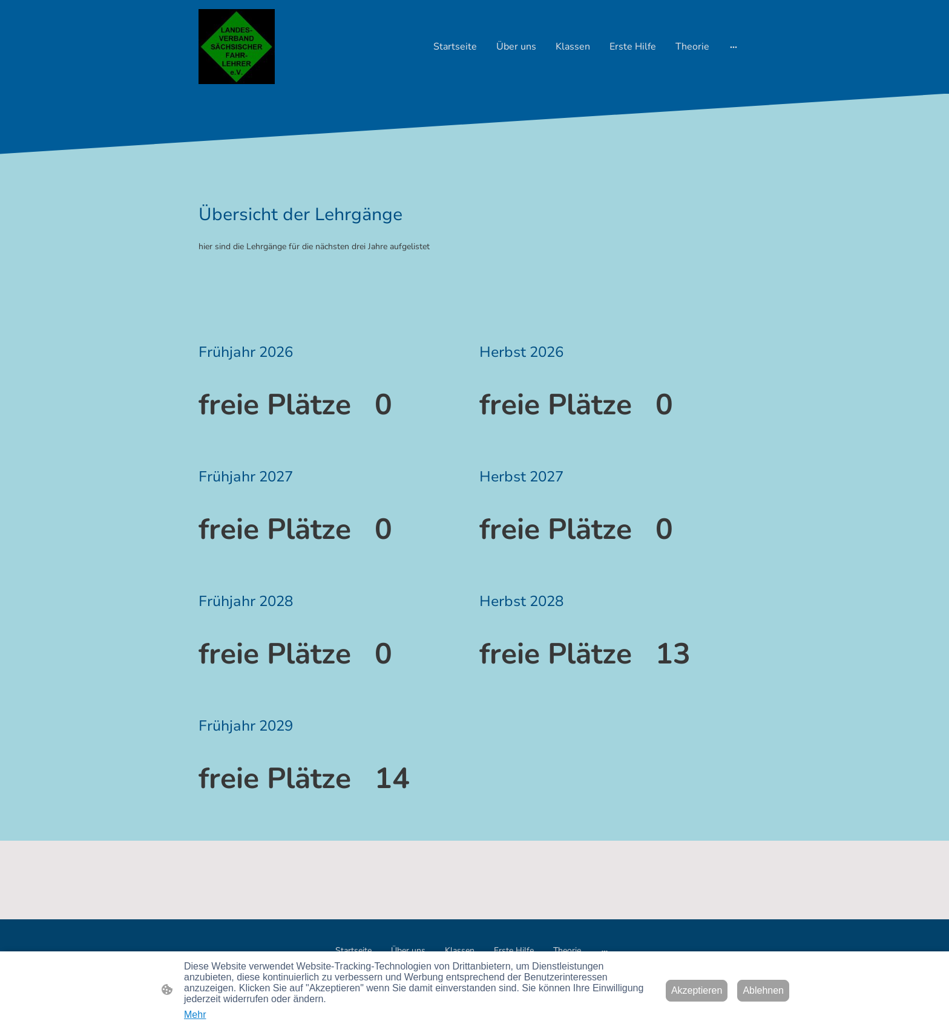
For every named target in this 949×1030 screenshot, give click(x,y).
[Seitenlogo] (237, 46)
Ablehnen (763, 990)
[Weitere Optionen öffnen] (733, 46)
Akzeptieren (697, 990)
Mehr (195, 1014)
